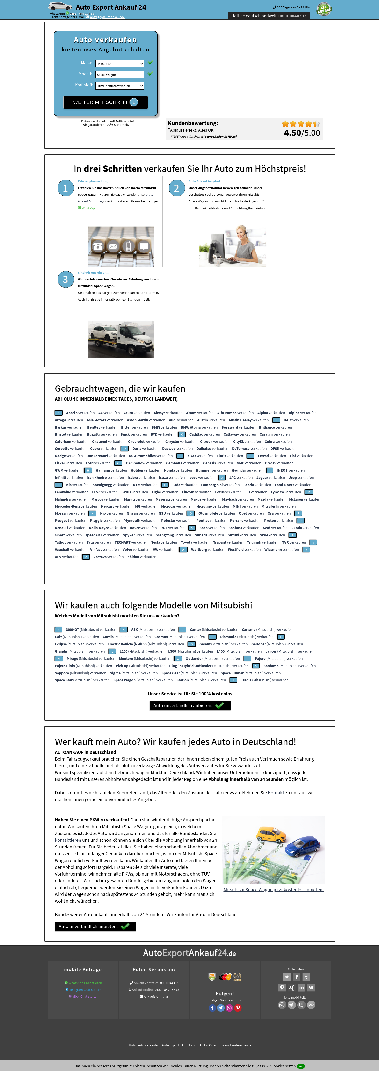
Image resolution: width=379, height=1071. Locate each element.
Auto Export (170, 952)
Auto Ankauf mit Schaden (174, 968)
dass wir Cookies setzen (276, 1066)
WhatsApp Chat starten (85, 889)
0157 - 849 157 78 (82, 13)
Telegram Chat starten (85, 896)
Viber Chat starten (85, 903)
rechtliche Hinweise (186, 1023)
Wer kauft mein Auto (113, 968)
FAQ (224, 1023)
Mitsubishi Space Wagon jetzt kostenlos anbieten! (274, 796)
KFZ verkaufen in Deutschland (74, 968)
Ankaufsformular (156, 903)
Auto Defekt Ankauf (209, 968)
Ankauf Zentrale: (146, 889)
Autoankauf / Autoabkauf (243, 968)
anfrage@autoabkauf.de (107, 17)
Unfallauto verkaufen (144, 952)
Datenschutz (161, 1023)
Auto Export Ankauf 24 (111, 7)
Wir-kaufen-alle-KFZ (257, 974)
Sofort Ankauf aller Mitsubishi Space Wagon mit (162, 974)
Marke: (87, 62)
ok (300, 1066)
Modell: (85, 74)
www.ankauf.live (141, 968)
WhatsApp (107, 231)
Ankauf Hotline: (143, 896)
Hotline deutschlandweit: (268, 16)
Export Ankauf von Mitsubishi (220, 974)
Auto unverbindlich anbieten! (188, 612)
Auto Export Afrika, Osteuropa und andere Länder (217, 952)
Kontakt (276, 699)
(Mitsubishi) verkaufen (91, 536)
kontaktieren (68, 747)
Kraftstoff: (84, 84)
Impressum (211, 1023)
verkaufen (80, 319)
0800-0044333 (168, 889)
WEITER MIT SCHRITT (105, 102)
